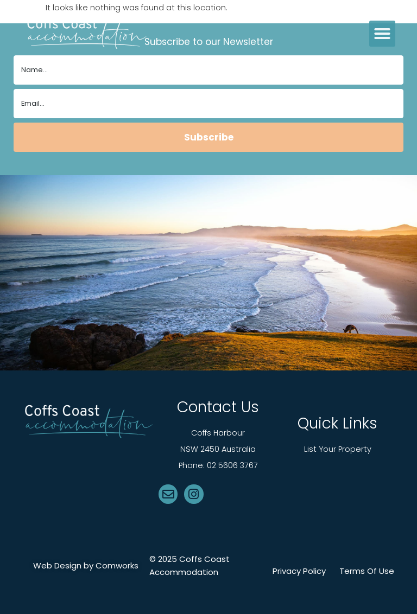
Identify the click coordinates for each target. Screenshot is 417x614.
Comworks (117, 565)
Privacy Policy (299, 571)
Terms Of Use (366, 571)
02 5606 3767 (232, 465)
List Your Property (337, 449)
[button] (382, 34)
